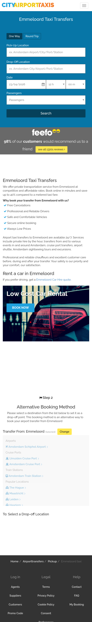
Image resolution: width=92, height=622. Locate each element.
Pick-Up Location (18, 45)
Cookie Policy (46, 604)
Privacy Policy (45, 595)
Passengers (14, 93)
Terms (46, 586)
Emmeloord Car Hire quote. (53, 279)
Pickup (52, 561)
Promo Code (15, 613)
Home (14, 561)
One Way (14, 36)
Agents (15, 586)
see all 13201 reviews (51, 149)
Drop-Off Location (18, 62)
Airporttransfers (33, 561)
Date (10, 77)
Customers (15, 604)
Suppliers (15, 595)
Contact (76, 586)
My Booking (76, 604)
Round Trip (32, 36)
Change (64, 431)
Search (46, 113)
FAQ (76, 595)
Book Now (20, 307)
